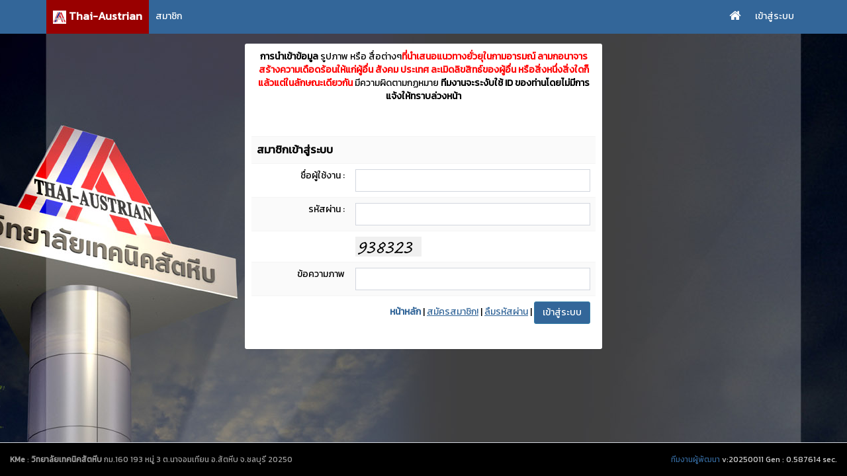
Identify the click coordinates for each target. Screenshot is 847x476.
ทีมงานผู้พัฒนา (695, 459)
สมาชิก (169, 16)
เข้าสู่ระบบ (774, 16)
